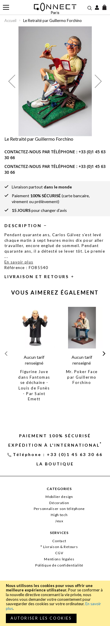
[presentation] (104, 353)
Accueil (10, 20)
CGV (59, 553)
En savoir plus (18, 262)
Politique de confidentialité (59, 565)
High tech (59, 515)
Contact (59, 541)
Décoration (59, 503)
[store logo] (55, 8)
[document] (55, 603)
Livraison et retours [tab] (36, 276)
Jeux (59, 521)
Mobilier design (59, 496)
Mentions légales (59, 559)
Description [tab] (23, 225)
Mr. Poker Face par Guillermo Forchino (82, 377)
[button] (11, 81)
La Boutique (55, 463)
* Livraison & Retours (59, 547)
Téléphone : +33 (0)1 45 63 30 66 (58, 454)
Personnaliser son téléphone (59, 508)
